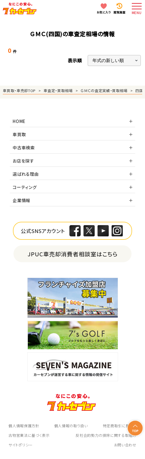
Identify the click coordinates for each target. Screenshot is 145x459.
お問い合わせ (125, 444)
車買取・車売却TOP (19, 90)
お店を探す (23, 161)
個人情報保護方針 (23, 425)
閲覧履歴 (119, 12)
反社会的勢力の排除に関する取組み (106, 435)
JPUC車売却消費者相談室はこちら (73, 254)
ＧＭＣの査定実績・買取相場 (104, 90)
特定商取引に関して (120, 425)
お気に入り (104, 12)
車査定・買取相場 (58, 90)
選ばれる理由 (26, 174)
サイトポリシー (20, 444)
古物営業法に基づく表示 (28, 435)
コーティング (25, 187)
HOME (19, 121)
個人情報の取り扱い (71, 425)
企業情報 (21, 200)
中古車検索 (24, 147)
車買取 (19, 134)
